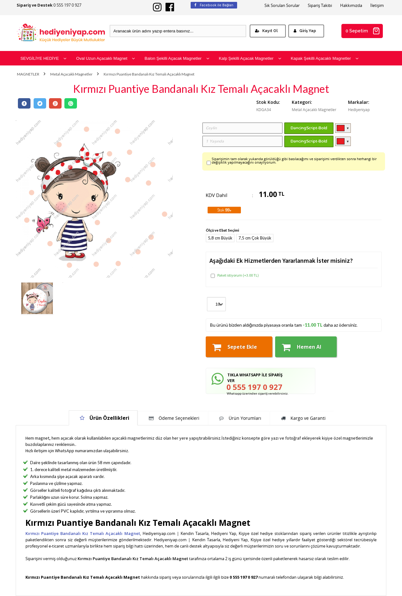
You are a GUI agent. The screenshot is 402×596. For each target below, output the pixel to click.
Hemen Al (301, 347)
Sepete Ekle (234, 347)
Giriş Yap (305, 31)
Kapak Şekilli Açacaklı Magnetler (325, 58)
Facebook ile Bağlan (213, 5)
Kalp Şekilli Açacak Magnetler (250, 58)
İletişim (377, 5)
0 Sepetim (362, 31)
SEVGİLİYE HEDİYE (43, 58)
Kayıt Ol (266, 31)
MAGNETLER (28, 74)
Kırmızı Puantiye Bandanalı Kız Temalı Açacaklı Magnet (149, 74)
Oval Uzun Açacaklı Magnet (105, 58)
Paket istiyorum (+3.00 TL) (235, 275)
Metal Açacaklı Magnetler (71, 74)
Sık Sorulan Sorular (282, 5)
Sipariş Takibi (320, 5)
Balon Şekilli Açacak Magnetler (176, 58)
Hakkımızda (351, 5)
